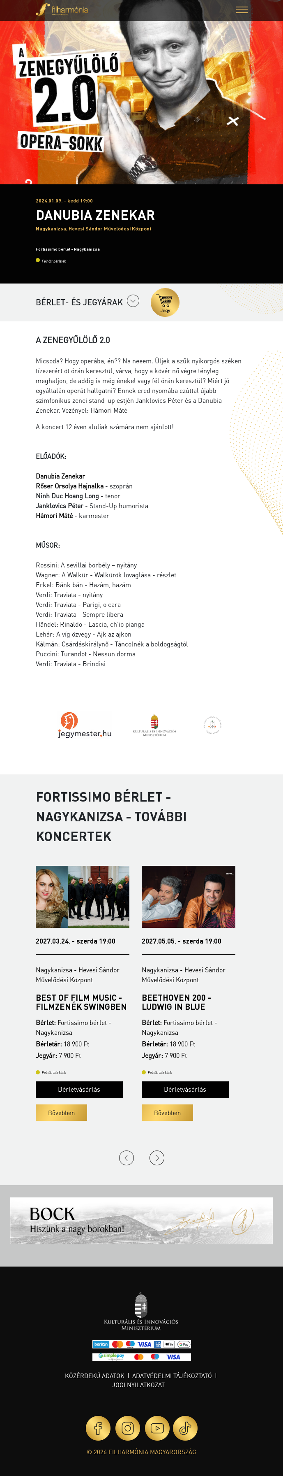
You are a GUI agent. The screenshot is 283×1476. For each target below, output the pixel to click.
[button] (242, 11)
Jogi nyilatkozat (138, 1385)
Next (157, 1158)
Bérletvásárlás (79, 1089)
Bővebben (61, 1113)
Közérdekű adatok (94, 1375)
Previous (126, 1158)
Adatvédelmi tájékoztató (172, 1375)
